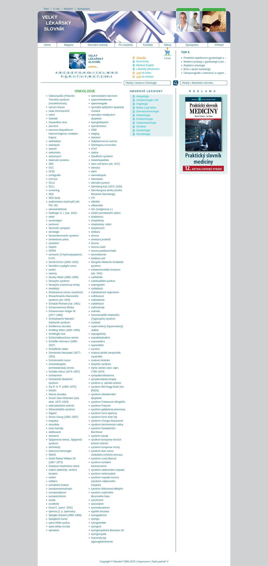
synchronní (97, 500)
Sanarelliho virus (58, 122)
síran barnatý (56, 428)
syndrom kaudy (99, 435)
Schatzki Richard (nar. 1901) (64, 303)
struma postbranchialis (103, 250)
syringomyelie (98, 534)
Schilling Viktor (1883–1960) (64, 330)
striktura (95, 231)
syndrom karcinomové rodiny (107, 424)
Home (47, 44)
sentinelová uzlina (58, 239)
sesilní (52, 269)
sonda (52, 500)
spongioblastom (100, 122)
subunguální (98, 284)
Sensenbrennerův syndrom (64, 235)
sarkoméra (55, 152)
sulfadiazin (97, 288)
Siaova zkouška (57, 394)
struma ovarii (98, 247)
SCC (51, 167)
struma (95, 243)
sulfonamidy (97, 307)
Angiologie (142, 103)
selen (52, 216)
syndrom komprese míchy (105, 447)
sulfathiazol (97, 303)
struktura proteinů (101, 239)
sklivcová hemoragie (60, 451)
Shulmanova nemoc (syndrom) (66, 292)
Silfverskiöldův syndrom (62, 409)
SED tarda (54, 197)
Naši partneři (159, 561)
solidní (52, 477)
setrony (53, 273)
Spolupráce (83, 8)
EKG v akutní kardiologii (197, 69)
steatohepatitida (100, 160)
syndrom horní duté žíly (104, 417)
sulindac (95, 311)
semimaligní (55, 220)
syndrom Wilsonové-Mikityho (107, 488)
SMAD (52, 454)
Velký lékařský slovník (96, 61)
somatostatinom (57, 492)
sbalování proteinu (59, 160)
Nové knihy (142, 61)
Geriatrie (141, 126)
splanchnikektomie (101, 99)
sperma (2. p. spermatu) (62, 511)
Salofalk (53, 118)
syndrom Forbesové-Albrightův (108, 401)
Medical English (145, 65)
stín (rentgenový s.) (102, 209)
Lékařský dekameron (148, 69)
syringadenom (99, 515)
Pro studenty (126, 44)
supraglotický (98, 333)
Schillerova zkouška (60, 326)
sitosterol (54, 435)
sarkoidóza (55, 141)
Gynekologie (143, 130)
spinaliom (54, 530)
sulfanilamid (97, 299)
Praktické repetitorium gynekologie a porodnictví (210, 57)
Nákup (167, 44)
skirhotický (54, 447)
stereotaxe (97, 179)
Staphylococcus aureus (104, 141)
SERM (52, 250)
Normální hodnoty (98, 44)
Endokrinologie (144, 119)
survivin (95, 349)
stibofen (95, 201)
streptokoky (97, 220)
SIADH (52, 390)
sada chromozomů (59, 111)
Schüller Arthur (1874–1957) (64, 371)
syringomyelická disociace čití (107, 530)
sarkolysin (54, 145)
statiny (94, 152)
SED (51, 194)
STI (93, 197)
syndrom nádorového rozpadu (107, 469)
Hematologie (143, 134)
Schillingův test (57, 333)
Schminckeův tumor (60, 360)
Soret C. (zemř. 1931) (61, 507)
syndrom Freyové (101, 405)
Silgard (52, 413)
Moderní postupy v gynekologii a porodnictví (208, 61)
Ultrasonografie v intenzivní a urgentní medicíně (210, 73)
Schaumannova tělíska (61, 307)
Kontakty (148, 44)
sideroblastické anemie (61, 405)
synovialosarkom (100, 507)
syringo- (95, 519)
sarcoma (53, 126)
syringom (96, 526)
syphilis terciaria (100, 511)
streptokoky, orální (101, 224)
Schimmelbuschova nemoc (64, 337)
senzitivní (54, 243)
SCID (52, 171)
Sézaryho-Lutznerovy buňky (64, 284)
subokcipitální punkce (103, 281)
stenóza (95, 167)
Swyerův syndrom (101, 364)
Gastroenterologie (146, 122)
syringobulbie (98, 522)
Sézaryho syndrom (59, 281)
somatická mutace (59, 485)
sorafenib (54, 503)
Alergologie (142, 96)
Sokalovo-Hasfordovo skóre (64, 466)
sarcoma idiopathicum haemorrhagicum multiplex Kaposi (63, 133)
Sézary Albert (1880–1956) (64, 277)
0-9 (106, 76)
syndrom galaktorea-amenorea (108, 409)
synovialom (97, 503)
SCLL (52, 186)
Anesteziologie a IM (147, 100)
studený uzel (98, 258)
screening (54, 190)
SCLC (52, 182)
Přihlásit (219, 44)
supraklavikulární (100, 337)
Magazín (69, 44)
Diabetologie (143, 115)
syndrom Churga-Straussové (107, 420)
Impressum (143, 561)
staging (95, 133)
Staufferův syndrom (102, 156)
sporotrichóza (98, 126)
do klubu (143, 72)
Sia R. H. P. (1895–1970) (62, 386)
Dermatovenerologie (147, 111)
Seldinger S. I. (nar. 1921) (63, 213)
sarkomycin (55, 156)
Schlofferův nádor (58, 349)
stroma (95, 235)
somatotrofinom (57, 496)
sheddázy (54, 288)
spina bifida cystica (59, 522)
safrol (52, 114)
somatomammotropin (60, 488)
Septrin (53, 247)
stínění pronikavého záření (106, 213)
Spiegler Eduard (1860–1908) (65, 515)
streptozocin (98, 228)
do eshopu (144, 76)
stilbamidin (97, 205)
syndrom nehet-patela (103, 473)
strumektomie (98, 254)
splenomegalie (99, 103)
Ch (89, 72)
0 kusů (167, 58)
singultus (53, 420)
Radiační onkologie (194, 65)
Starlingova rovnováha (103, 145)
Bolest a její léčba (146, 107)
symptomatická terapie (103, 379)
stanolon (95, 137)
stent (94, 171)
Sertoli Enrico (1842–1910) (64, 262)
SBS (51, 163)
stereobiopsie (98, 175)
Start (46, 8)
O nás (56, 8)
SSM (94, 129)
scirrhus (53, 179)
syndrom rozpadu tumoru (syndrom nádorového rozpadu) (105, 481)
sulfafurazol (97, 296)
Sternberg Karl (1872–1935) (106, 186)
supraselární (98, 341)
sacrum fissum (57, 107)
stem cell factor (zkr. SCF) (105, 163)
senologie (54, 231)
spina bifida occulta (59, 526)
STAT (94, 148)
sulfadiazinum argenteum (105, 292)
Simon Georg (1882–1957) (63, 417)
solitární (53, 481)
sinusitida (54, 424)
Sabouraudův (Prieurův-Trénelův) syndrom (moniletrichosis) (62, 99)
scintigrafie (55, 175)
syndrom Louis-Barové (103, 458)
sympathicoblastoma (102, 375)
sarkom (53, 148)
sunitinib (95, 322)
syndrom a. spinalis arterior (106, 383)
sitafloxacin (55, 432)
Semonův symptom (59, 228)
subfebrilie (97, 277)
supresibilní (97, 345)
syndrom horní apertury (104, 413)
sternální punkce (100, 182)
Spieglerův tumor (58, 519)
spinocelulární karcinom (104, 95)
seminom (54, 224)
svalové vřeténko (100, 360)
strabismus (97, 216)
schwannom (55, 375)
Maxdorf (68, 8)
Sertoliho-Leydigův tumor (62, 265)
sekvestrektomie (58, 209)
